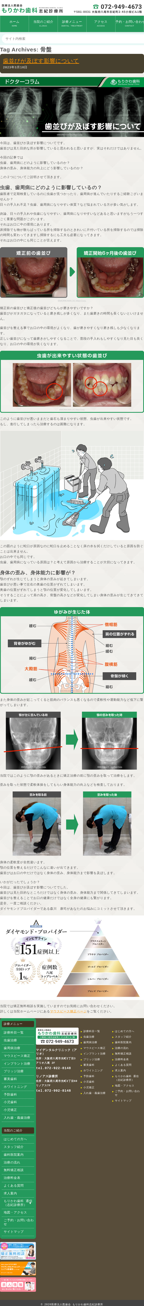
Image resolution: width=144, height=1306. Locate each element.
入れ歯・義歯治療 (17, 1118)
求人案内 (10, 1193)
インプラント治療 (17, 1064)
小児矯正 (10, 1110)
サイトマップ (14, 1232)
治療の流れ (12, 1163)
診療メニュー (72, 23)
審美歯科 (10, 1079)
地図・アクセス (15, 1212)
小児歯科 (10, 1102)
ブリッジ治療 (14, 1071)
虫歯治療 (10, 1040)
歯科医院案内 (14, 1155)
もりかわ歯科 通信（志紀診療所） (18, 1203)
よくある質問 (14, 1186)
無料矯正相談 (14, 1170)
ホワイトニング (15, 1087)
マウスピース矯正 (17, 1056)
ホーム (14, 23)
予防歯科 (10, 1095)
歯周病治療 (12, 1048)
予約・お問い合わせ (129, 23)
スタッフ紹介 (14, 1147)
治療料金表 (12, 1178)
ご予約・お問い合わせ (19, 1222)
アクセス (100, 23)
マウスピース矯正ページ (68, 1011)
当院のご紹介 (43, 23)
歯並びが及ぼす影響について (41, 61)
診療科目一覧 (14, 1033)
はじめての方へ (15, 1139)
